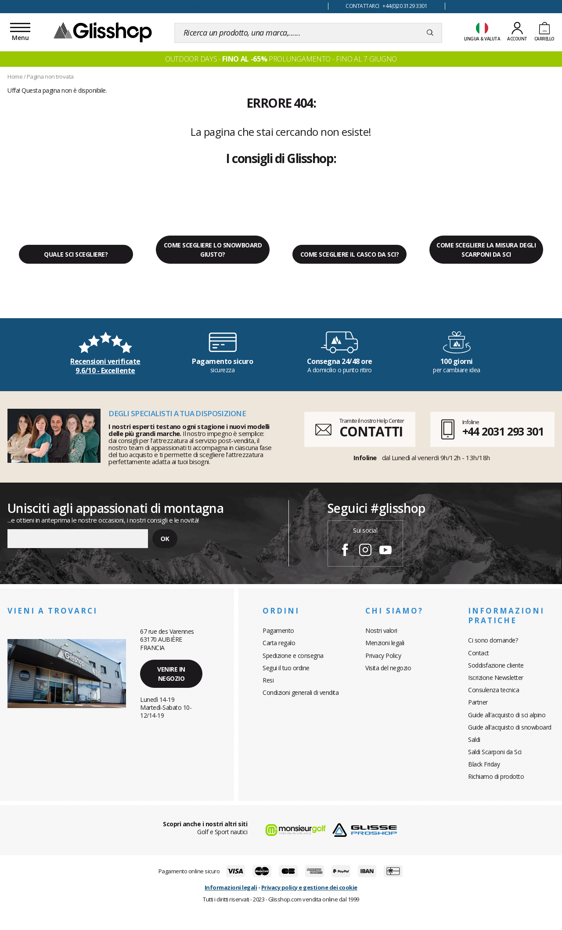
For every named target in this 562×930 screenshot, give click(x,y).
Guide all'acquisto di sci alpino (506, 715)
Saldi (474, 739)
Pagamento (278, 630)
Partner (478, 702)
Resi (268, 680)
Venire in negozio (171, 674)
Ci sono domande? (493, 640)
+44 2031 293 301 (503, 431)
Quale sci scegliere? (76, 254)
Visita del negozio (388, 668)
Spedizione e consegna (293, 655)
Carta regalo (279, 643)
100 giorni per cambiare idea (164, 6)
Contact (478, 653)
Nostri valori (381, 630)
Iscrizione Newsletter (495, 677)
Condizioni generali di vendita (301, 692)
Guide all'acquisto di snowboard (509, 727)
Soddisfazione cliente (496, 665)
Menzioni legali (384, 643)
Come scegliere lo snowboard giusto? (213, 249)
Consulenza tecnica (493, 690)
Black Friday (484, 764)
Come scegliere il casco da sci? (349, 254)
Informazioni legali (231, 887)
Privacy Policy (383, 655)
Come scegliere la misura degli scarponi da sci (486, 249)
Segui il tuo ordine (286, 668)
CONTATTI (371, 431)
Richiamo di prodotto (496, 776)
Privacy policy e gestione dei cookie (309, 887)
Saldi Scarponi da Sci (495, 752)
